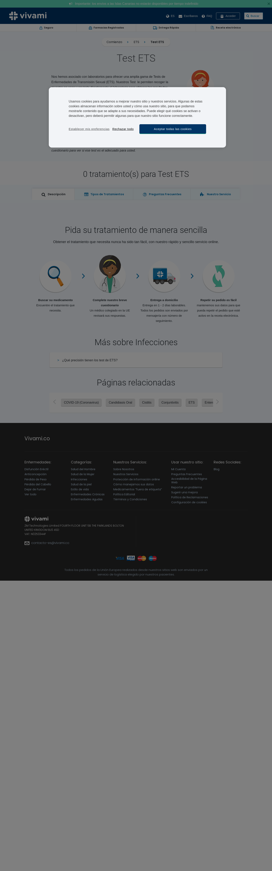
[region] (137, 117)
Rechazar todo (123, 129)
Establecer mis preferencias (89, 129)
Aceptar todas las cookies (173, 129)
